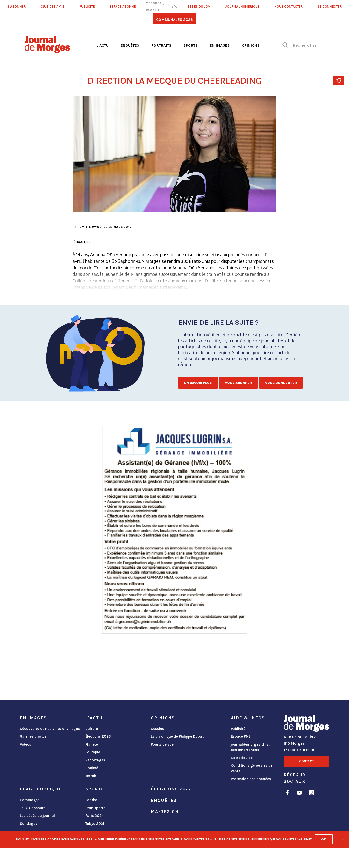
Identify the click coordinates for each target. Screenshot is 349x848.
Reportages (95, 760)
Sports (190, 45)
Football (92, 800)
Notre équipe (242, 758)
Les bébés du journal (37, 815)
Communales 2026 (174, 19)
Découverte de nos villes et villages (50, 729)
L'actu (102, 45)
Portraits (161, 45)
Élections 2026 (98, 736)
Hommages (30, 800)
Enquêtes (130, 45)
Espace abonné (122, 6)
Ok (323, 839)
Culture (91, 729)
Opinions (251, 45)
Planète (91, 744)
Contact (306, 761)
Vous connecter (281, 383)
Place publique (41, 789)
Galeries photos (33, 736)
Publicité (238, 729)
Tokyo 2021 (94, 823)
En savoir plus (198, 383)
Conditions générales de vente (251, 768)
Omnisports (95, 808)
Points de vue (162, 744)
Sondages (28, 823)
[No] (343, 839)
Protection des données (251, 779)
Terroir (90, 776)
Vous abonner (238, 383)
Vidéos (25, 744)
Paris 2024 (94, 815)
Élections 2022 (171, 789)
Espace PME (241, 736)
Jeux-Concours (32, 808)
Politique (92, 752)
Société (91, 768)
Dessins (157, 729)
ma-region (165, 811)
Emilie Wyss (91, 227)
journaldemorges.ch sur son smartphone (251, 747)
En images (220, 45)
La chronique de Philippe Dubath (178, 736)
